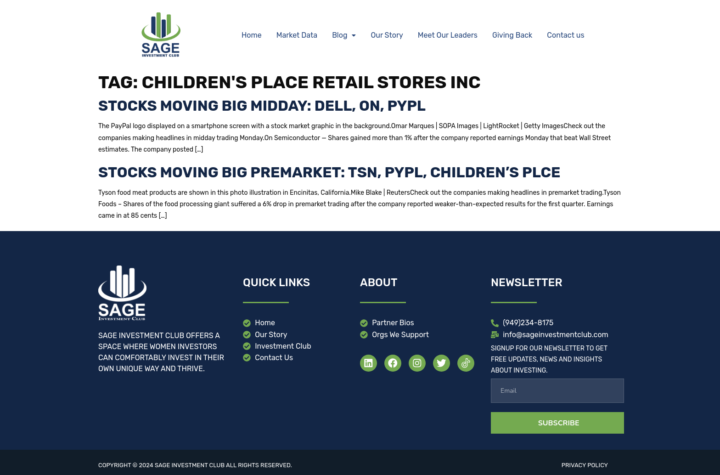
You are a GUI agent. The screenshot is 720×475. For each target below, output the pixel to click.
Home (252, 35)
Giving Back (512, 35)
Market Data (296, 35)
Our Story (387, 35)
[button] (344, 35)
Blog (344, 35)
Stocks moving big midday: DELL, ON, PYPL (262, 105)
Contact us (565, 35)
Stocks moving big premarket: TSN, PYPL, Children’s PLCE (329, 172)
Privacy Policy (585, 465)
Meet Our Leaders (448, 35)
